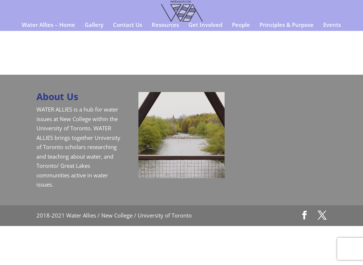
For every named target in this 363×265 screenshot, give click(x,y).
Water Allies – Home (48, 25)
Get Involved (205, 25)
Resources (165, 25)
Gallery (94, 25)
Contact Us (127, 25)
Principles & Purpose (287, 25)
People (241, 25)
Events (332, 25)
